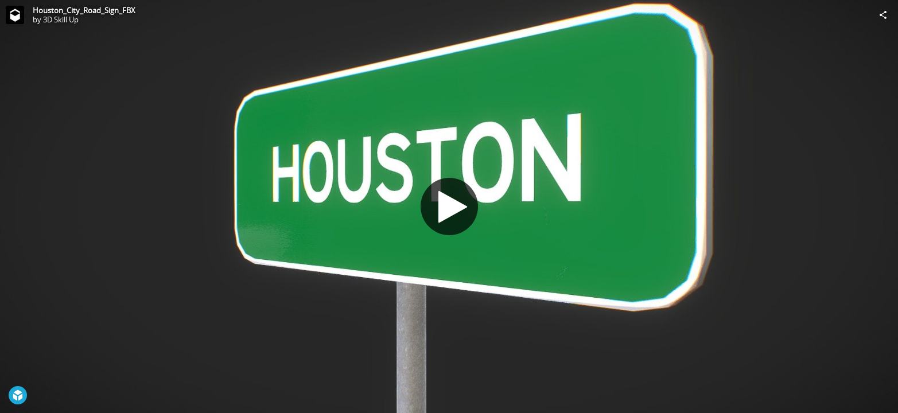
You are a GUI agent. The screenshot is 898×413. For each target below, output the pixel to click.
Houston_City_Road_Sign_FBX (84, 10)
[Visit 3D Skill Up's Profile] (15, 15)
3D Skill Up (61, 19)
